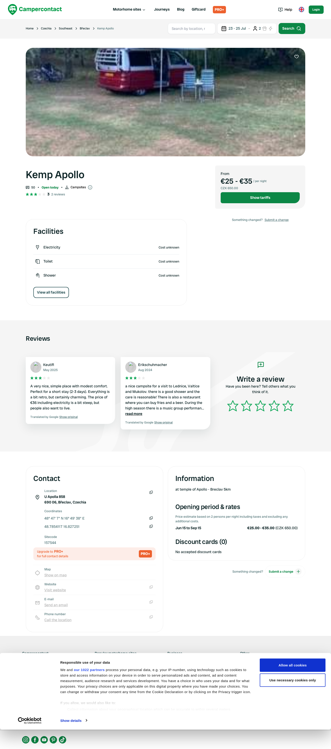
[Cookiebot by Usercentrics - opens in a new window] (30, 740)
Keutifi (48, 364)
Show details (71, 740)
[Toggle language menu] (301, 9)
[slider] (260, 405)
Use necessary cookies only (292, 700)
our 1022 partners (89, 689)
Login (316, 9)
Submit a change (277, 220)
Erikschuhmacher (152, 364)
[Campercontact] (35, 9)
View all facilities (51, 292)
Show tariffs (260, 197)
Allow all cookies (293, 684)
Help (285, 9)
